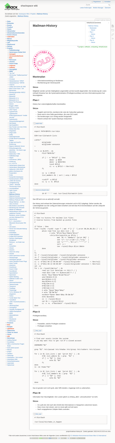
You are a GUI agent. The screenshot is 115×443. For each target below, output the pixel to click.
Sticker (11, 280)
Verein (9, 334)
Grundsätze (10, 342)
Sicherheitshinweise (13, 361)
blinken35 (12, 94)
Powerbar (12, 231)
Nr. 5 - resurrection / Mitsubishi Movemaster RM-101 (17, 223)
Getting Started (11, 340)
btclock (11, 104)
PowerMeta (12, 232)
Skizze (93, 30)
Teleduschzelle (13, 284)
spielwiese (10, 328)
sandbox (9, 353)
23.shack (12, 79)
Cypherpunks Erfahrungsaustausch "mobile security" (18, 115)
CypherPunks (13, 111)
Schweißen (12, 246)
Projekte (33, 14)
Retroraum (12, 60)
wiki (8, 336)
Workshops (11, 338)
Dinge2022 (12, 131)
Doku (9, 21)
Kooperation (13, 173)
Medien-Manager (98, 8)
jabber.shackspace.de (16, 171)
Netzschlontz (13, 219)
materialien (11, 37)
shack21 (12, 62)
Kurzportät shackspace (16, 177)
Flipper (11, 157)
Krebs (11, 175)
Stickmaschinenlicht (15, 282)
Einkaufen (10, 23)
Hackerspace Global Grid (17, 52)
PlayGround (11, 44)
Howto (9, 29)
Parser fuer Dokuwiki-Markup (18, 229)
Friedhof (10, 27)
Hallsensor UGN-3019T (16, 169)
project (9, 351)
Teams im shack (12, 332)
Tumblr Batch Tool (14, 298)
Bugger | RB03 (13, 106)
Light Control (13, 190)
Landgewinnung (14, 182)
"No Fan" (12, 73)
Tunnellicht (12, 300)
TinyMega (12, 288)
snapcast (12, 65)
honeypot (12, 54)
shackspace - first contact (15, 357)
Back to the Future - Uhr (16, 88)
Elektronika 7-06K (14, 154)
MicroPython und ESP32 (16, 206)
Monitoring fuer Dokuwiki (16, 207)
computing (94, 47)
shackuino (12, 265)
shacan (11, 248)
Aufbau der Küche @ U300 (17, 86)
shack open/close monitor (17, 255)
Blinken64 (12, 96)
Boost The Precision (15, 102)
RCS (10, 58)
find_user (38, 331)
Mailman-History (42, 14)
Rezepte (10, 327)
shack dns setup (14, 252)
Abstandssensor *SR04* (16, 81)
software (12, 67)
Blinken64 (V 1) (14, 98)
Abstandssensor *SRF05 (16, 83)
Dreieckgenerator (14, 136)
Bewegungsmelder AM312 (17, 92)
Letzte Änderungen (86, 8)
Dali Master (12, 123)
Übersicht (108, 8)
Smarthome (12, 267)
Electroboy (12, 152)
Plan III (92, 40)
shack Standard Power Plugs (18, 261)
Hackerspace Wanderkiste (17, 167)
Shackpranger (13, 257)
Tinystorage (12, 290)
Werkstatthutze (13, 315)
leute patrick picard (13, 348)
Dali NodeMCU (13, 125)
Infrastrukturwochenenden (16, 33)
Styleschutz (11, 330)
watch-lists (39, 123)
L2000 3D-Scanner (15, 181)
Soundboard (13, 271)
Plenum (9, 46)
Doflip (11, 135)
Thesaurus (12, 286)
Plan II (92, 36)
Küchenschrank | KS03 (16, 179)
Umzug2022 (13, 69)
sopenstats (10, 363)
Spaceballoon (13, 273)
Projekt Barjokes (14, 234)
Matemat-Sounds (14, 196)
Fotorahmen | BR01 (15, 159)
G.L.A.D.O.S (13, 163)
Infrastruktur (11, 31)
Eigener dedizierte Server (17, 146)
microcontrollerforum (16, 56)
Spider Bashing (14, 277)
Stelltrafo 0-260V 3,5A (16, 278)
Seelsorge (10, 355)
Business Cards (14, 108)
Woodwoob (12, 319)
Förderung (12, 161)
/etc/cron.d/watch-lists (42, 190)
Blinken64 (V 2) (14, 100)
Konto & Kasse (12, 35)
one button (12, 227)
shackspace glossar (15, 259)
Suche (109, 5)
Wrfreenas (12, 321)
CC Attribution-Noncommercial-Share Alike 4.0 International (88, 435)
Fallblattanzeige (14, 50)
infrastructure (103, 47)
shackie (11, 253)
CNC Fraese (13, 110)
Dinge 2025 (12, 133)
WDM (11, 71)
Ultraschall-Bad (14, 305)
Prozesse (10, 323)
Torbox (11, 296)
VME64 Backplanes (15, 311)
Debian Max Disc (14, 129)
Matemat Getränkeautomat (17, 198)
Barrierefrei (12, 90)
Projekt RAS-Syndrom (16, 236)
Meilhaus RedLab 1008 (16, 200)
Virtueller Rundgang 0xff (16, 309)
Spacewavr (12, 275)
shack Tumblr (13, 263)
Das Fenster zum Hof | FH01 (18, 127)
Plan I (91, 32)
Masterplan (93, 28)
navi (8, 42)
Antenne (11, 85)
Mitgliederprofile (12, 40)
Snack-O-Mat (13, 63)
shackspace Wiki (24, 14)
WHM (11, 317)
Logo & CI (12, 192)
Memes (9, 39)
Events (9, 25)
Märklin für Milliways (15, 209)
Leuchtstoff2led (14, 188)
